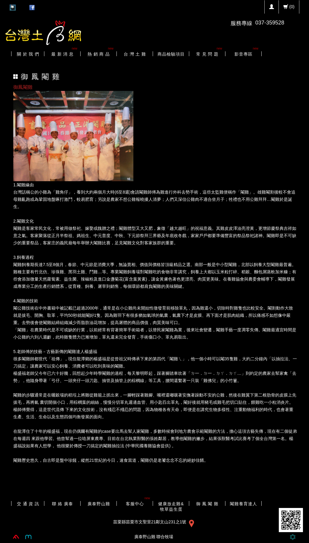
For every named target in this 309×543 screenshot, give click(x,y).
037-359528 (269, 23)
